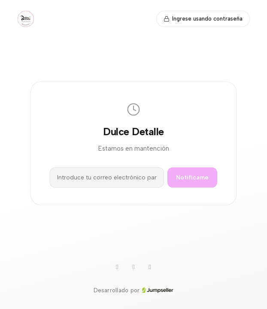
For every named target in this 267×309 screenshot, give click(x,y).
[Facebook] (150, 267)
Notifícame (192, 177)
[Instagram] (133, 267)
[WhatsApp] (117, 267)
